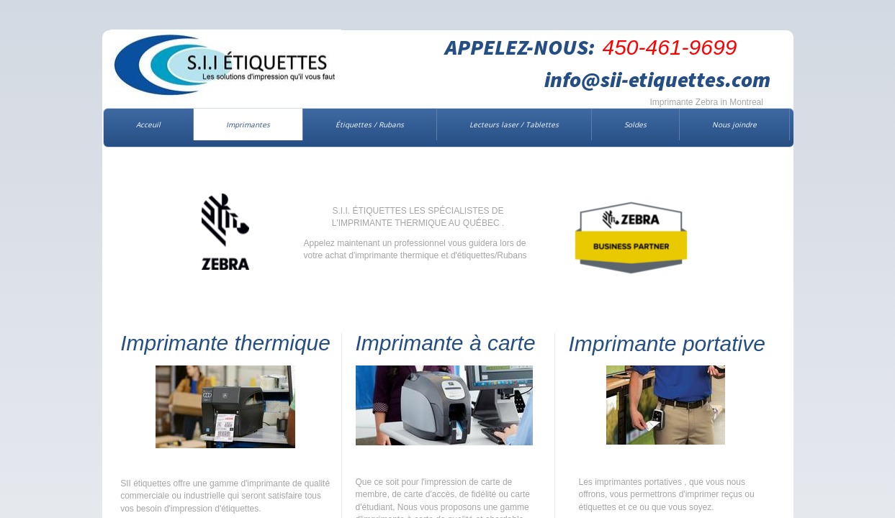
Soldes (635, 124)
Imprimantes (248, 124)
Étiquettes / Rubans (370, 124)
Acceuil (148, 124)
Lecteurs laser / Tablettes (514, 124)
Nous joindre (734, 124)
